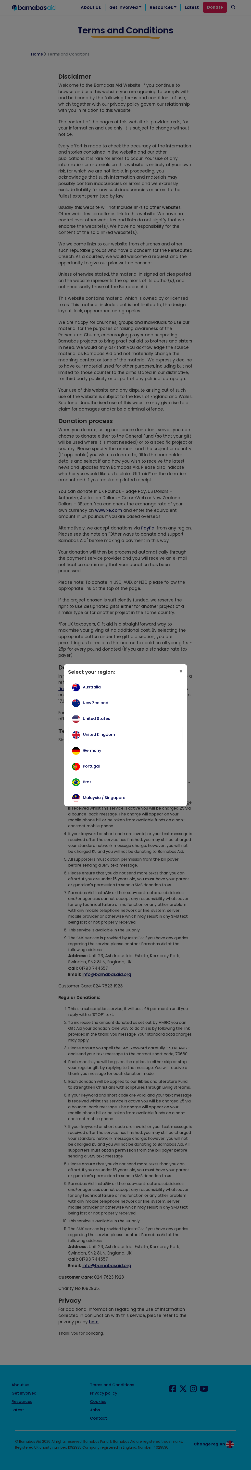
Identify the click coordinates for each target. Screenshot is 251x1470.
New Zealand (95, 703)
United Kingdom (99, 734)
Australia (92, 687)
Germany (92, 750)
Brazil (88, 782)
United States (96, 718)
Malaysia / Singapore (104, 797)
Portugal (91, 766)
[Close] (181, 671)
